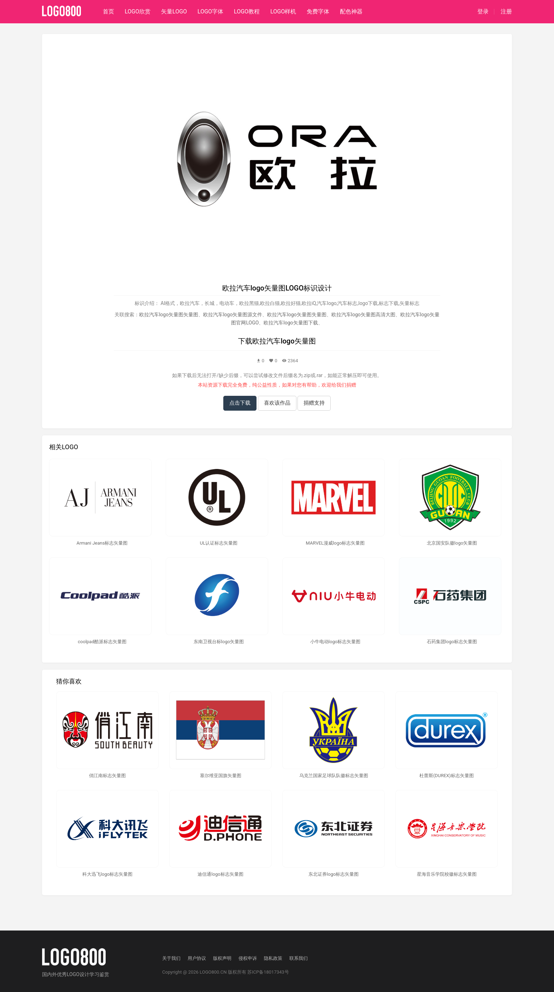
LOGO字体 (210, 11)
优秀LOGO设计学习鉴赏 (83, 974)
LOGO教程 (247, 11)
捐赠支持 (314, 403)
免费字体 (318, 11)
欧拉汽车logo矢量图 (284, 341)
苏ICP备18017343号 (268, 972)
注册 (506, 11)
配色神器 (351, 11)
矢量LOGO (174, 11)
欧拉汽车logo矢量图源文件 (232, 314)
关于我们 (171, 958)
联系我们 (298, 958)
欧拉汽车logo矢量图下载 (291, 322)
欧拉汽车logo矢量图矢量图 (168, 314)
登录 (483, 11)
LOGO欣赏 (138, 11)
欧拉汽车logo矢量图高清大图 (363, 314)
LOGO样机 (283, 11)
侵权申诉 (247, 958)
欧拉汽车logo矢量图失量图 (296, 314)
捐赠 (351, 385)
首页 (108, 11)
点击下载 (240, 403)
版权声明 (222, 958)
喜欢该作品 (277, 403)
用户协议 (197, 958)
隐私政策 (273, 958)
